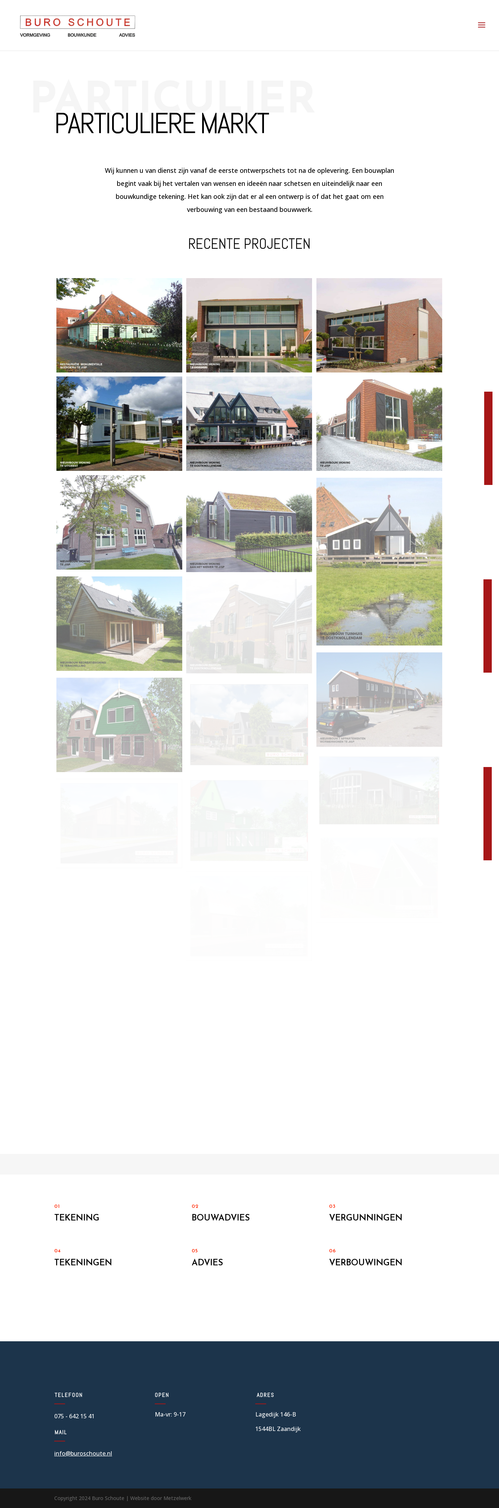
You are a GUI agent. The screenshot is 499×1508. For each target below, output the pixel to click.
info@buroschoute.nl (83, 1453)
